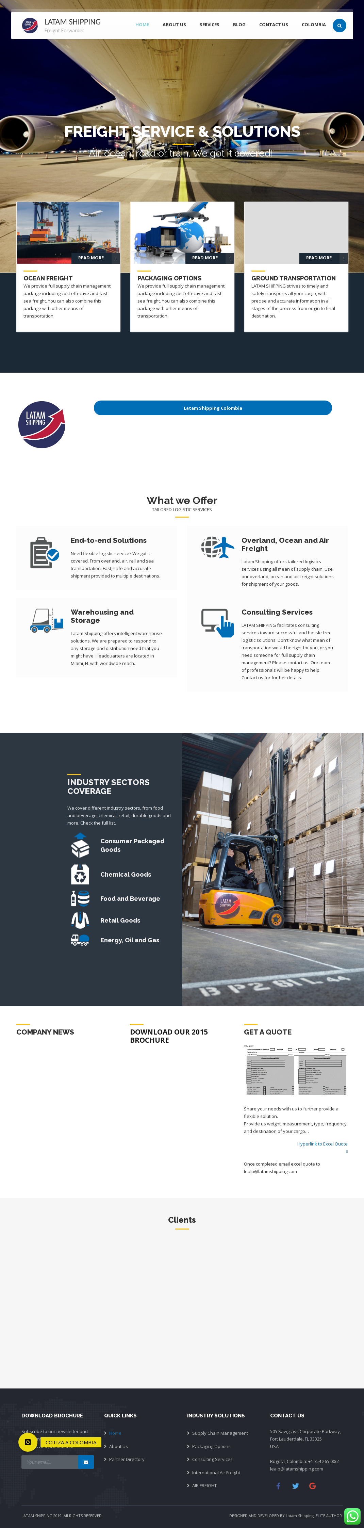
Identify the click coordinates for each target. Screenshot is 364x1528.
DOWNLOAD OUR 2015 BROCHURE (169, 1036)
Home (115, 1433)
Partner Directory (127, 1459)
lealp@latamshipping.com (296, 1469)
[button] (27, 1442)
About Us (118, 1446)
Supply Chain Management (220, 1433)
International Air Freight (216, 1472)
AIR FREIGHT (204, 1485)
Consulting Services (212, 1459)
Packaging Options (211, 1446)
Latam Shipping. (300, 1515)
